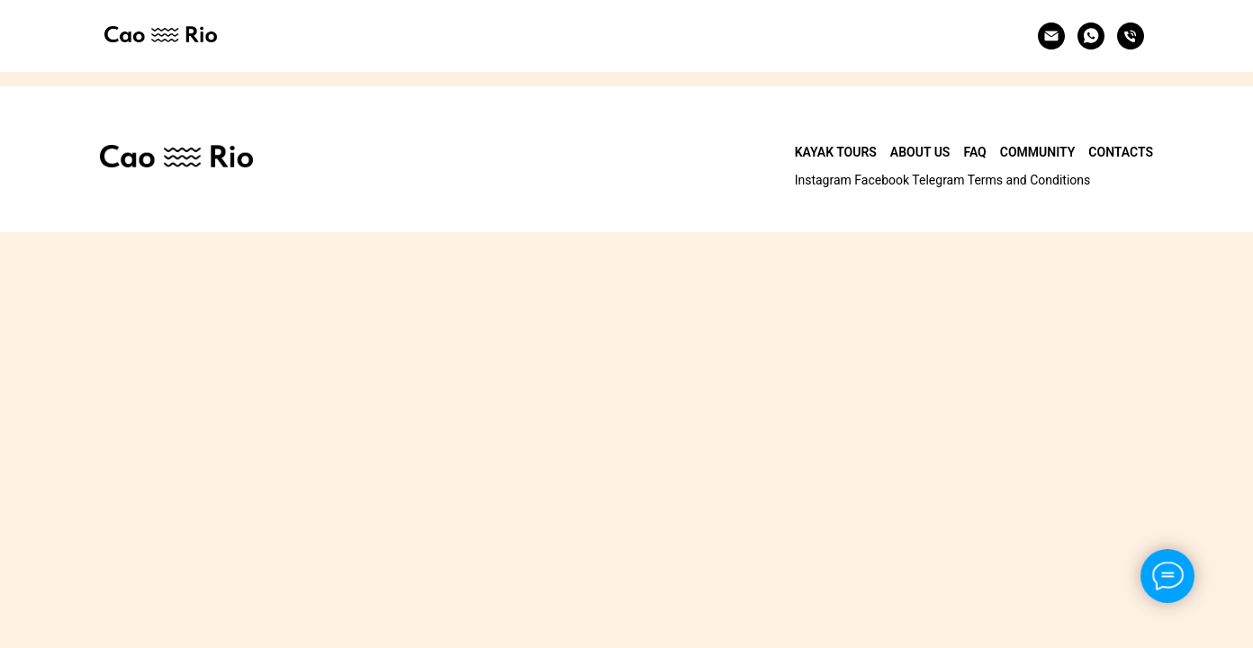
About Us (920, 152)
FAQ (974, 152)
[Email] (1051, 36)
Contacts (1120, 152)
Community (1038, 152)
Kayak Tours (836, 152)
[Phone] (1130, 36)
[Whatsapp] (1090, 36)
